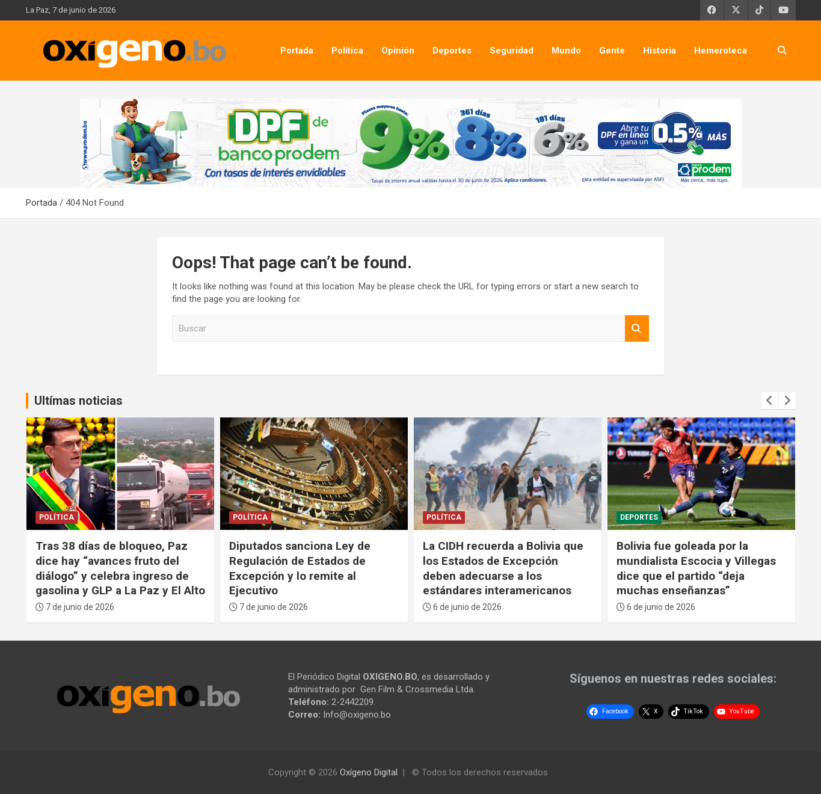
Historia (659, 50)
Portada (296, 50)
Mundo (566, 50)
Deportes (452, 50)
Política (347, 50)
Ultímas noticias (78, 400)
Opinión (397, 50)
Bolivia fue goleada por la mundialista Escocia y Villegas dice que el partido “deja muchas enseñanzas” (696, 568)
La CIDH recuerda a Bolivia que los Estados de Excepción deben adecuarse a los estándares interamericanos (503, 568)
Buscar (637, 328)
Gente (612, 50)
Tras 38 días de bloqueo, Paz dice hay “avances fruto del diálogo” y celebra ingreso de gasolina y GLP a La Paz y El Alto (120, 568)
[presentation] (769, 400)
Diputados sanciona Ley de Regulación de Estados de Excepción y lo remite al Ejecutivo (300, 568)
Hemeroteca (720, 50)
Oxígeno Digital (369, 772)
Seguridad (511, 50)
